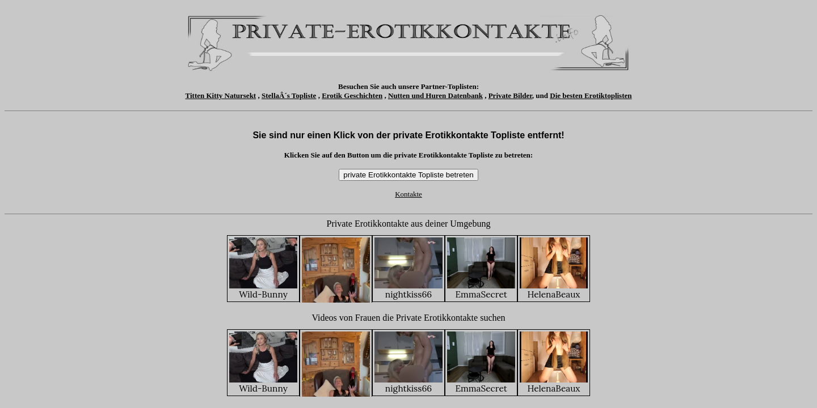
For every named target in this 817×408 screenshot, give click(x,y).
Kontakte (408, 194)
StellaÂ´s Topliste (289, 95)
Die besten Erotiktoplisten (590, 95)
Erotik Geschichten (352, 95)
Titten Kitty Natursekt (221, 95)
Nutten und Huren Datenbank (435, 95)
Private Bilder (510, 95)
